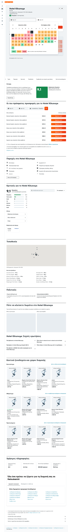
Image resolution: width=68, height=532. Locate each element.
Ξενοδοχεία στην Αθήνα (32, 492)
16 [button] (31, 38)
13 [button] (22, 38)
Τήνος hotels (30, 499)
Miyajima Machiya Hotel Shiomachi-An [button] (42, 381)
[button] (2, 2)
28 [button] (25, 44)
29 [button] (28, 44)
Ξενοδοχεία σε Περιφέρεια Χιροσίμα (45, 527)
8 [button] (28, 35)
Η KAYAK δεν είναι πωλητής (37, 516)
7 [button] (25, 35)
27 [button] (22, 44)
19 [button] (19, 41)
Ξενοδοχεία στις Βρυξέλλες (51, 492)
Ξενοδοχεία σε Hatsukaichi (58, 527)
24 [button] (12, 44)
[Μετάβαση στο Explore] (2, 15)
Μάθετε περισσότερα (53, 144)
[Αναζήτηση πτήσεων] (2, 6)
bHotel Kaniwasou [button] (41, 409)
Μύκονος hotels (31, 497)
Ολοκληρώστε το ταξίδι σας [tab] (27, 484)
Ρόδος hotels (12, 499)
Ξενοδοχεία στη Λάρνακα (14, 497)
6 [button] (22, 35)
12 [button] (19, 38)
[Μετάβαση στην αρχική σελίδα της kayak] (9, 2)
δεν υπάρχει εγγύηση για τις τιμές (34, 512)
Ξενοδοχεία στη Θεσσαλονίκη (52, 493)
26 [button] (19, 44)
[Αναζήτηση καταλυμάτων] (2, 8)
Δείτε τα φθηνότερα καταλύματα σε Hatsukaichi (55, 393)
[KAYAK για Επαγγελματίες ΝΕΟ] (2, 21)
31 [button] (12, 48)
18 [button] (16, 41)
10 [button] (12, 38)
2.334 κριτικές (20, 15)
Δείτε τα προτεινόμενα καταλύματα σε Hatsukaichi (55, 422)
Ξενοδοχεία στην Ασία (23, 527)
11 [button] (48, 35)
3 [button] (45, 32)
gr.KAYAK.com (9, 527)
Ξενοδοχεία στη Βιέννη (32, 493)
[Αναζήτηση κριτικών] (43, 190)
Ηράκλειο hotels (49, 497)
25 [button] (16, 44)
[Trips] (2, 24)
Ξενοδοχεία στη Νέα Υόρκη (15, 493)
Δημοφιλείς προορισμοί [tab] (14, 484)
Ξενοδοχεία (15, 527)
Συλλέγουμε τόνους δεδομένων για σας (37, 519)
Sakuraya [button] (9, 410)
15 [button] (28, 38)
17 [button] (12, 41)
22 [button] (28, 41)
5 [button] (19, 35)
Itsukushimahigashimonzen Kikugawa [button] (57, 439)
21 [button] (25, 41)
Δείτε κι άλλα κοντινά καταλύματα (58, 364)
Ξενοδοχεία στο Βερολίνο (14, 495)
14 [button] (25, 38)
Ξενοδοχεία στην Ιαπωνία (32, 527)
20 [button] (22, 41)
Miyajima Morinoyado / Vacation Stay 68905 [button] (27, 410)
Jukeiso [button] (53, 380)
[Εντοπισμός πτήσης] (2, 18)
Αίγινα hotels (48, 499)
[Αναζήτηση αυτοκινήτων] (2, 11)
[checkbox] (13, 229)
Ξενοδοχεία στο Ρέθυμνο (33, 495)
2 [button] (42, 32)
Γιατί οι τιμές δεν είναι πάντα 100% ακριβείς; (37, 521)
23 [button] (31, 41)
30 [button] (31, 44)
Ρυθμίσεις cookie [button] (10, 150)
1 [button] (28, 32)
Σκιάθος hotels (12, 501)
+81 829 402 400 (13, 13)
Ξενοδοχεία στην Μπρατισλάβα (52, 495)
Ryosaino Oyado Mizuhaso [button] (57, 409)
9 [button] (42, 35)
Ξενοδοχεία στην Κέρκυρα (14, 492)
